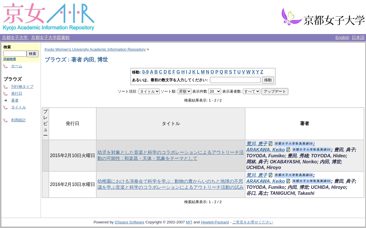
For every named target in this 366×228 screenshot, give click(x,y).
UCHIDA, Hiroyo (263, 167)
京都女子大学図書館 (50, 37)
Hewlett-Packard (215, 222)
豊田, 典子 (344, 149)
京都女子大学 (15, 37)
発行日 (16, 93)
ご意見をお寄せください (252, 222)
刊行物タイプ (22, 86)
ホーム (16, 66)
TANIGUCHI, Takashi (292, 193)
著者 (15, 100)
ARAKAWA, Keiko (265, 149)
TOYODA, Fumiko (265, 155)
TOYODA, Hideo (328, 155)
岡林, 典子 (256, 161)
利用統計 (18, 120)
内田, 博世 (330, 161)
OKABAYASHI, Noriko (293, 161)
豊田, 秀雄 (297, 155)
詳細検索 (9, 59)
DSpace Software (129, 222)
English (342, 37)
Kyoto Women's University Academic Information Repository (95, 49)
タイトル (18, 107)
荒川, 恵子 (256, 143)
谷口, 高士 (256, 193)
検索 (7, 47)
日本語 (358, 37)
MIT (189, 222)
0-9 (145, 72)
